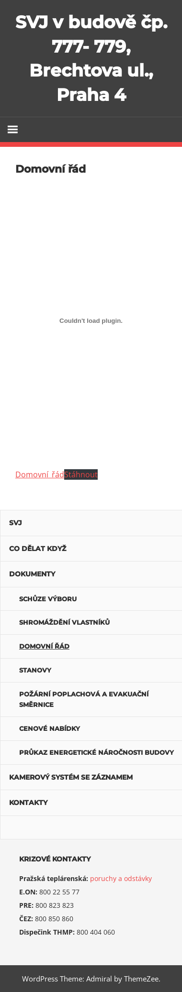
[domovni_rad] (91, 320)
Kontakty (28, 802)
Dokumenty (32, 574)
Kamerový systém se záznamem (71, 777)
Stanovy (35, 670)
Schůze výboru (48, 599)
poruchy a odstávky (121, 878)
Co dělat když (37, 548)
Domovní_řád (39, 474)
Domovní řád (44, 646)
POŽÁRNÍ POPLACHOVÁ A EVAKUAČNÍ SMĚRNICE (83, 699)
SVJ (15, 522)
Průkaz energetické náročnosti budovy (96, 752)
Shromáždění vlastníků (64, 622)
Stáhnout (81, 474)
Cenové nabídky (49, 728)
